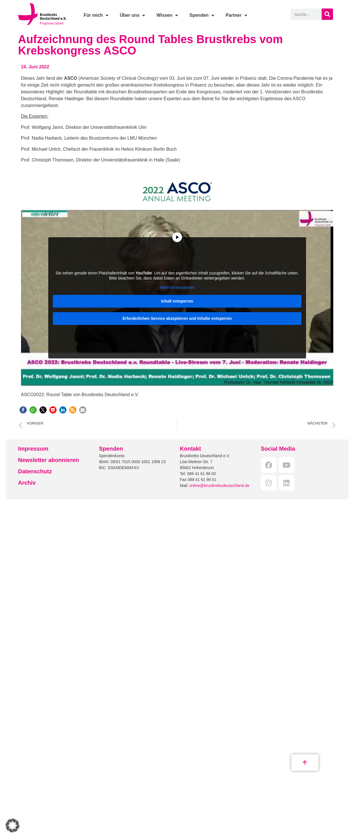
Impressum (33, 449)
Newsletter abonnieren (48, 460)
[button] (23, 409)
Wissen (167, 15)
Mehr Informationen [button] (177, 287)
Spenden (201, 15)
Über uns (132, 15)
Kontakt (190, 449)
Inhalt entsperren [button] (177, 301)
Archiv (27, 483)
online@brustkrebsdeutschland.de (219, 485)
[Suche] (327, 14)
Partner (236, 15)
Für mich (95, 15)
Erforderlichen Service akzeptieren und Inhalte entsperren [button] (177, 318)
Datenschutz (35, 471)
